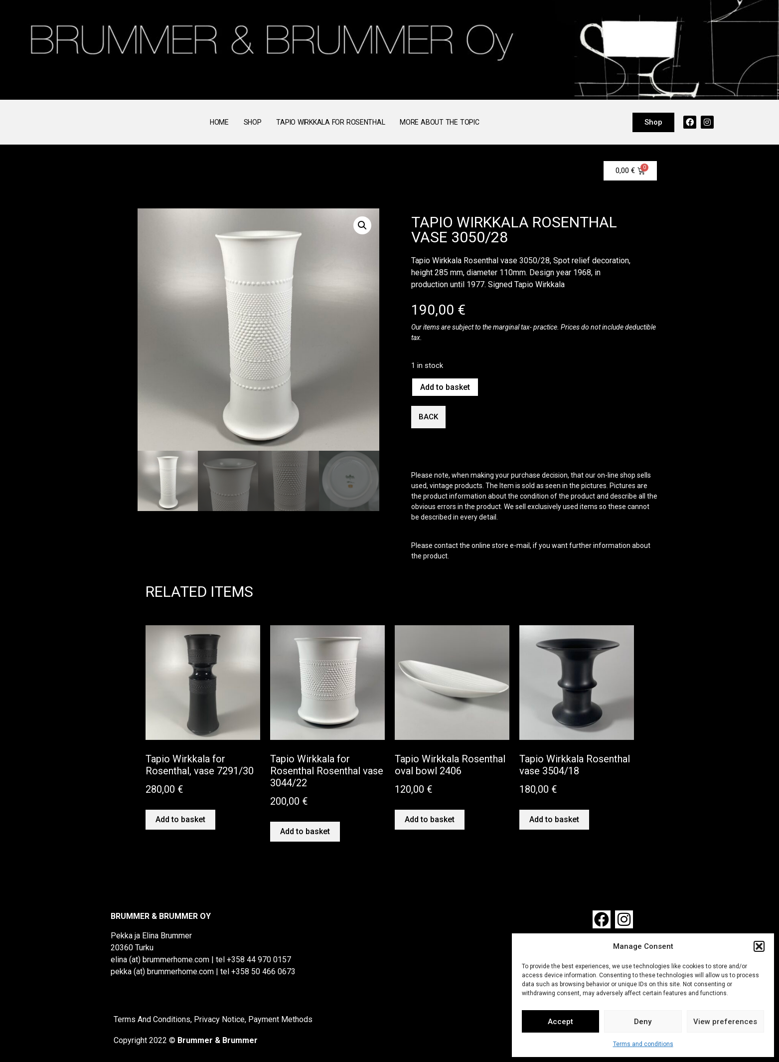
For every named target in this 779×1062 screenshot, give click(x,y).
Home (219, 122)
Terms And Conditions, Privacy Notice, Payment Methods (213, 1019)
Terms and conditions (643, 1044)
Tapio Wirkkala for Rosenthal (330, 122)
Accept (560, 1021)
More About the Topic (439, 122)
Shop (253, 122)
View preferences (725, 1021)
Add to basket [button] (180, 819)
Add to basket (445, 387)
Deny (642, 1021)
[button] (759, 946)
